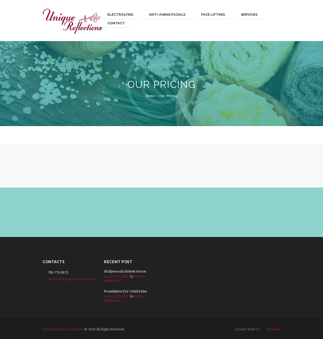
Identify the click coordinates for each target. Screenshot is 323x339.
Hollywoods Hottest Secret (125, 271)
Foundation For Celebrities (125, 291)
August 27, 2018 (116, 276)
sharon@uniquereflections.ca (71, 279)
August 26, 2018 (116, 296)
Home (150, 96)
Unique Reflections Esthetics (63, 329)
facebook (273, 329)
